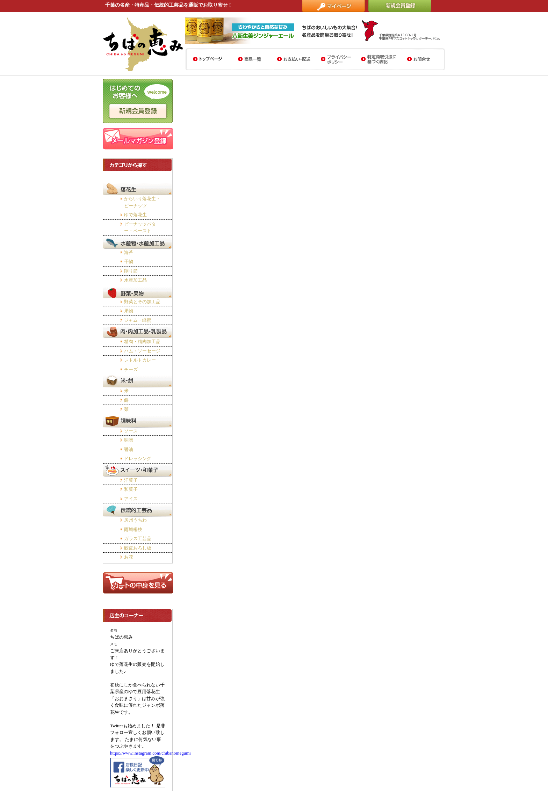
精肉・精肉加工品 (142, 341)
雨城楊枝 (133, 529)
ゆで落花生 (135, 214)
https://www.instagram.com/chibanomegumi (150, 753)
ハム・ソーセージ (142, 351)
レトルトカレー (140, 360)
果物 (128, 310)
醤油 (128, 449)
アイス (131, 498)
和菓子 (131, 489)
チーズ (131, 369)
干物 (128, 261)
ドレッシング (137, 458)
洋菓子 (131, 480)
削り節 (131, 271)
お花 (128, 557)
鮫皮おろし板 (137, 548)
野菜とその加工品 (142, 301)
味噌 (128, 440)
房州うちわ (135, 520)
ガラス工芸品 (137, 538)
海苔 (128, 252)
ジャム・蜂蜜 (137, 320)
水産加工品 (135, 280)
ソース (131, 431)
